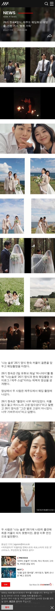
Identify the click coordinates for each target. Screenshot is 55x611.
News (13, 17)
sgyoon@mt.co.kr (22, 544)
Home (5, 17)
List (5, 584)
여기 (11, 601)
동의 (7, 607)
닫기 (52, 607)
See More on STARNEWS (41, 584)
